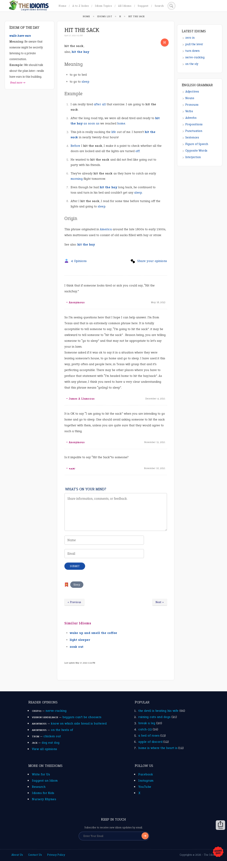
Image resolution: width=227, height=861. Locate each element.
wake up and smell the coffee (93, 633)
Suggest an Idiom (45, 780)
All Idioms (124, 6)
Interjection (193, 157)
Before (75, 146)
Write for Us (41, 774)
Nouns (189, 98)
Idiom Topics (103, 6)
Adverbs (191, 118)
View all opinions (44, 749)
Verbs (189, 111)
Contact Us (35, 855)
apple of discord (150, 742)
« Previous (74, 602)
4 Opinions (79, 261)
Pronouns (192, 105)
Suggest (143, 6)
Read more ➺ (17, 82)
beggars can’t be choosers (81, 717)
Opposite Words (196, 151)
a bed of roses (148, 735)
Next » (160, 602)
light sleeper (80, 640)
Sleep (76, 584)
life (113, 132)
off (137, 151)
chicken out (52, 736)
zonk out (77, 647)
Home (62, 6)
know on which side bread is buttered (79, 723)
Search (159, 6)
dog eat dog (51, 742)
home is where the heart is (157, 748)
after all (100, 104)
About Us (17, 855)
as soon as (91, 123)
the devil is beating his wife (158, 711)
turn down (192, 51)
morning (77, 179)
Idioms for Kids (43, 793)
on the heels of (62, 730)
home (121, 123)
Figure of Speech (196, 144)
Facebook (145, 774)
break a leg (146, 723)
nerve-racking (195, 57)
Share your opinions (152, 261)
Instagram (146, 780)
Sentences (192, 137)
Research (38, 787)
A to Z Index (80, 6)
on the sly (191, 64)
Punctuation (193, 131)
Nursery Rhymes (44, 799)
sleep (85, 81)
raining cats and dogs (154, 717)
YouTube (144, 787)
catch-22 (145, 729)
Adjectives (192, 92)
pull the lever (194, 44)
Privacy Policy (56, 855)
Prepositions (194, 124)
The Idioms (211, 855)
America (106, 229)
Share (220, 825)
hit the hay (108, 187)
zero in (190, 38)
